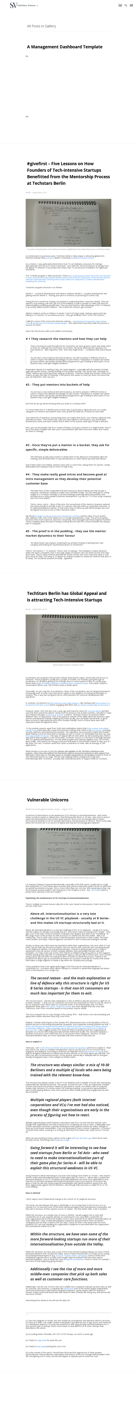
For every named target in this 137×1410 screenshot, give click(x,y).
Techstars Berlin (95, 732)
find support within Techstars (46, 757)
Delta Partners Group (95, 1073)
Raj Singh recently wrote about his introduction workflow (58, 529)
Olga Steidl (42, 1361)
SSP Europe (96, 911)
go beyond (50, 271)
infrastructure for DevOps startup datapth (51, 336)
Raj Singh (42, 1368)
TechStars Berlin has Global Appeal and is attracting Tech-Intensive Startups (64, 612)
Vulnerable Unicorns (52, 820)
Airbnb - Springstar (80, 1277)
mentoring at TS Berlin (55, 736)
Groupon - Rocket (63, 1277)
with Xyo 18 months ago (82, 1159)
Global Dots (69, 1310)
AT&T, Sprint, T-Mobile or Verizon (59, 1028)
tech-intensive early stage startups (65, 722)
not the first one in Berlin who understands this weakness (64, 1069)
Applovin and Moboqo (75, 1280)
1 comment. (50, 165)
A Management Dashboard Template (60, 49)
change (66, 1161)
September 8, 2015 (35, 165)
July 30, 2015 (32, 816)
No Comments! (46, 41)
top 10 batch (97, 751)
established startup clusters (83, 271)
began (57, 1161)
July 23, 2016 (32, 41)
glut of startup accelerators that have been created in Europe (64, 703)
